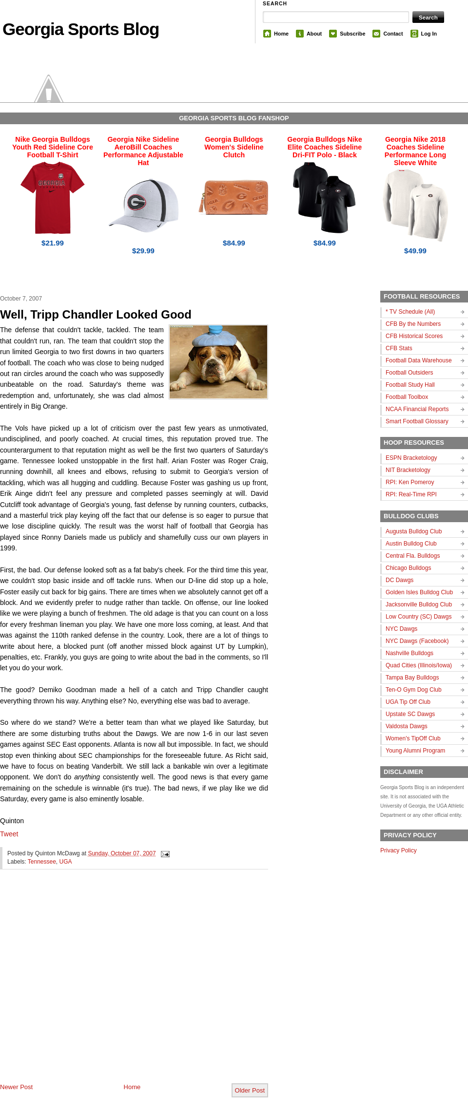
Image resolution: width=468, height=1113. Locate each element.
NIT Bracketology (408, 470)
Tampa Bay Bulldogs (412, 677)
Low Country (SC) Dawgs (418, 616)
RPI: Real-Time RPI (411, 494)
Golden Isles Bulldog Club (419, 592)
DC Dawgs (399, 580)
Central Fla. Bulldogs (413, 555)
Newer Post (16, 1087)
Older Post (250, 1090)
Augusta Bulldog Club (414, 531)
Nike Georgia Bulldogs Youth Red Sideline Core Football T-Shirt (52, 147)
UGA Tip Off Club (408, 701)
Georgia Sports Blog (80, 28)
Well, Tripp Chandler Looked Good (96, 314)
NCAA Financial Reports (417, 409)
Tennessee (42, 861)
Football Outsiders (409, 372)
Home (281, 34)
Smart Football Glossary (417, 421)
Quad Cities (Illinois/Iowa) (419, 665)
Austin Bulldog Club (411, 543)
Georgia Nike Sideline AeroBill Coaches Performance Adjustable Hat (143, 151)
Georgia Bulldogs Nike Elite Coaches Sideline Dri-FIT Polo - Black (324, 147)
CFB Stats (399, 348)
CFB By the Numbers (413, 324)
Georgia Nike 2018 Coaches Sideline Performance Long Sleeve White (415, 151)
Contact (393, 34)
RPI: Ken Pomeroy (410, 482)
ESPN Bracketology (411, 457)
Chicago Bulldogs (408, 568)
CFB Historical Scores (414, 336)
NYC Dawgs (401, 628)
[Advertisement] (91, 984)
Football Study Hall (410, 384)
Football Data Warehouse (419, 360)
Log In (429, 34)
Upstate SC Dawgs (410, 714)
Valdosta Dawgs (407, 726)
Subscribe (352, 34)
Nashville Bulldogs (409, 653)
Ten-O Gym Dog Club (414, 689)
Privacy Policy (398, 850)
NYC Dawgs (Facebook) (417, 641)
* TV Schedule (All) (410, 311)
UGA (65, 861)
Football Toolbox (407, 397)
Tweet (9, 834)
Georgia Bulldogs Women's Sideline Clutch (234, 147)
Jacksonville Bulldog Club (419, 604)
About (314, 34)
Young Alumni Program (415, 750)
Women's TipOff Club (413, 738)
